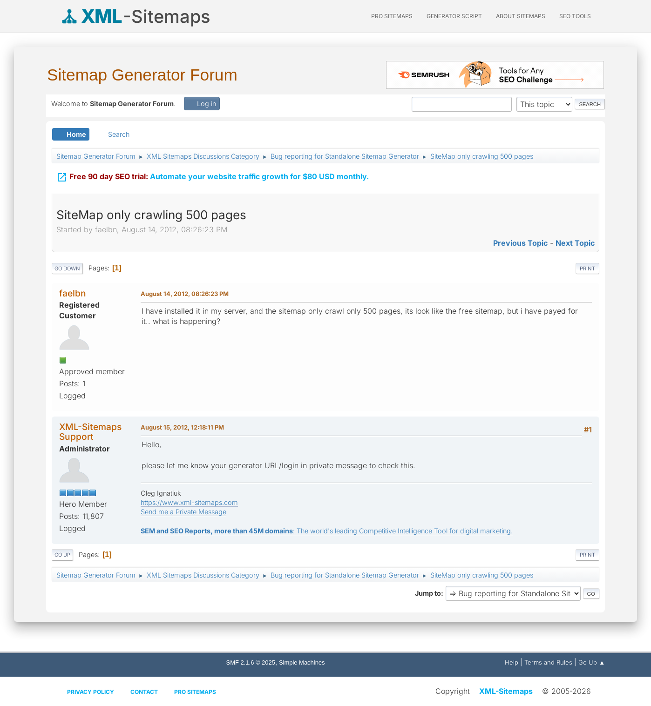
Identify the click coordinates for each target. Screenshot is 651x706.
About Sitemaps (520, 16)
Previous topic (520, 243)
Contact (144, 691)
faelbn (72, 293)
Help (511, 662)
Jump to (428, 593)
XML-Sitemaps (506, 691)
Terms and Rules (548, 662)
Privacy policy (90, 691)
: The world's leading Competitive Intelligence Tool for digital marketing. (327, 531)
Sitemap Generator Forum (142, 75)
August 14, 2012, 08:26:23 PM (185, 293)
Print (587, 268)
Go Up (62, 554)
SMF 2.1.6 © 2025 (250, 662)
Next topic (575, 243)
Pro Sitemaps (195, 691)
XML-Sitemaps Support (90, 431)
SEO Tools (575, 16)
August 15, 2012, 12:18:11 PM (182, 427)
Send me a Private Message (183, 512)
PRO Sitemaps (392, 16)
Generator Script (454, 16)
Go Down (67, 268)
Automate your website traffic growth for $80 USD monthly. (212, 175)
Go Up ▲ (591, 662)
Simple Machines (302, 662)
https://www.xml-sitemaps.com (189, 502)
